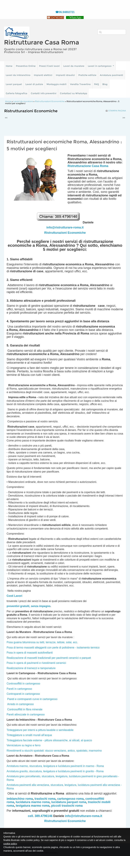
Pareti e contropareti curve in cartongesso (32, 699)
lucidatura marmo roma (33, 802)
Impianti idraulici (65, 75)
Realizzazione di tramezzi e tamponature (31, 668)
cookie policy (10, 843)
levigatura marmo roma (32, 805)
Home (9, 66)
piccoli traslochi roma (67, 805)
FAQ (96, 84)
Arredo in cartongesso (20, 704)
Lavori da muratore (73, 66)
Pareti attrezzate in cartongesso (26, 714)
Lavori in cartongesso (101, 66)
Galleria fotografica (16, 93)
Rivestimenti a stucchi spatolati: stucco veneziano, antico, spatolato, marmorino (54, 750)
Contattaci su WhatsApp (73, 93)
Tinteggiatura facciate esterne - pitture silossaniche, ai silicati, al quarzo (49, 740)
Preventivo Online (26, 66)
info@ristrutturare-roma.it (65, 227)
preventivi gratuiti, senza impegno (28, 606)
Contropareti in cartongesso (23, 693)
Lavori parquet (14, 84)
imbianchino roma (20, 798)
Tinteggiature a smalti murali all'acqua (29, 735)
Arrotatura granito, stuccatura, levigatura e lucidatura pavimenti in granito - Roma (55, 771)
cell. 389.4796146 (40, 816)
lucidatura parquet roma (68, 802)
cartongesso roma (70, 798)
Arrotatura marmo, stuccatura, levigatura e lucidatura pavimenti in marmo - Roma (55, 766)
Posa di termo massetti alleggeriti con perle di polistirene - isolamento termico (53, 647)
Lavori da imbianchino (18, 75)
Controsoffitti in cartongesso (23, 683)
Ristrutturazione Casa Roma (88, 166)
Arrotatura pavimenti (111, 75)
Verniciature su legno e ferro (23, 745)
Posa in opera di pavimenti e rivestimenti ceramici (36, 662)
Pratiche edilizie (87, 75)
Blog (104, 84)
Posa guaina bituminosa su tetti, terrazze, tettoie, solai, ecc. (42, 642)
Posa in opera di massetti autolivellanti (30, 652)
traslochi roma (45, 798)
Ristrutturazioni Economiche (49, 101)
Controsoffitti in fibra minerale (24, 709)
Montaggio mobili (57, 84)
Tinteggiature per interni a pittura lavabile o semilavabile (40, 730)
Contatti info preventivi (43, 93)
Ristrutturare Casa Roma (41, 42)
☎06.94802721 (64, 12)
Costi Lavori (14, 595)
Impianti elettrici (43, 75)
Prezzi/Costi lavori (49, 66)
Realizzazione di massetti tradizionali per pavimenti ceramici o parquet (49, 657)
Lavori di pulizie (34, 84)
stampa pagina (117, 111)
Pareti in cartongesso (19, 688)
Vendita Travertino (80, 84)
